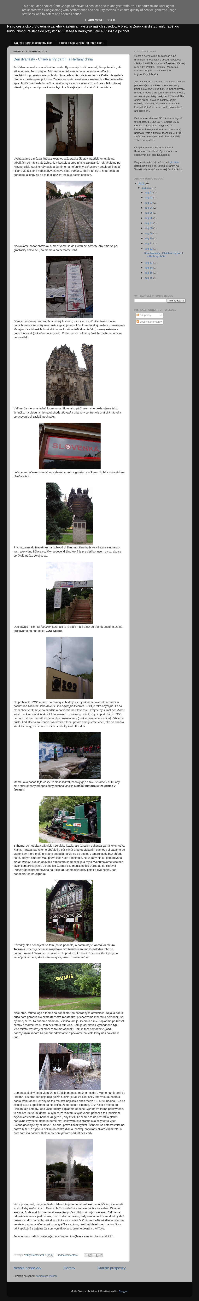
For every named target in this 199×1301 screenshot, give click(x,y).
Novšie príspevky (27, 1268)
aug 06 (149, 218)
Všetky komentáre (149, 321)
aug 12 (149, 248)
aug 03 (149, 202)
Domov (69, 1268)
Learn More (94, 20)
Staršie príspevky (112, 1268)
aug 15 (149, 272)
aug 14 (149, 267)
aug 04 (149, 207)
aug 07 (149, 223)
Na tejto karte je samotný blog (33, 42)
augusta (147, 187)
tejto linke (173, 162)
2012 (141, 183)
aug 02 (149, 197)
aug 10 (149, 238)
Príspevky (144, 315)
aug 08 (149, 228)
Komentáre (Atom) (46, 1275)
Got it (111, 20)
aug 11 (149, 243)
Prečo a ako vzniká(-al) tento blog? (81, 42)
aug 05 (149, 212)
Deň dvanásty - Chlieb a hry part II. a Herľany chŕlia (53, 59)
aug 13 (149, 262)
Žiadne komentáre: (68, 1255)
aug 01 (149, 192)
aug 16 (149, 277)
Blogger (123, 1291)
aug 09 (149, 233)
